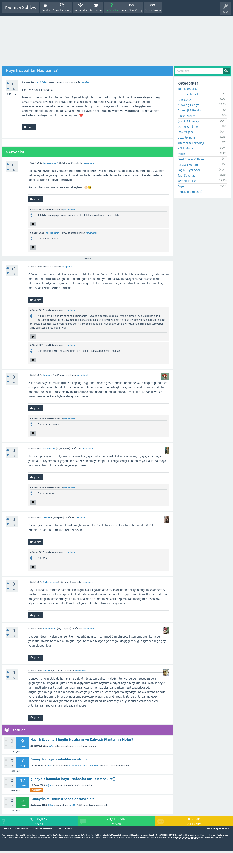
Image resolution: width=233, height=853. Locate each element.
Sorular (46, 10)
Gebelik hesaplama (42, 829)
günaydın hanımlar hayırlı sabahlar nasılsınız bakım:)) (72, 779)
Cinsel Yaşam (186, 115)
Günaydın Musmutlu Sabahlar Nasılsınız (62, 799)
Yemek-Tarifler (187, 181)
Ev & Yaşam (42, 82)
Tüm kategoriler (188, 88)
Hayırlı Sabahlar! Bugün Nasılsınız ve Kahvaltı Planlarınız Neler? (81, 740)
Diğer (51, 746)
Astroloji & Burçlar (190, 110)
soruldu (85, 82)
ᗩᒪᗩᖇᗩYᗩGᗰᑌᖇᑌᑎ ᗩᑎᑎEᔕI (82, 765)
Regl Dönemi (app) (190, 191)
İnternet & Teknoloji (191, 143)
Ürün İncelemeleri (189, 94)
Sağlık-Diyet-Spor (189, 170)
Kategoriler (80, 10)
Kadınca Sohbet (21, 7)
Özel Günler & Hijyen (191, 159)
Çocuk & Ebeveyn (189, 121)
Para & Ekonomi (188, 164)
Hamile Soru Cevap (131, 10)
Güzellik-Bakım (187, 137)
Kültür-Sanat (186, 148)
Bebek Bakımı (153, 10)
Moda (181, 153)
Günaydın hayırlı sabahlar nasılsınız (58, 759)
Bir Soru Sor (111, 10)
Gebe (58, 829)
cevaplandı (89, 163)
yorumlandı (69, 209)
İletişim (7, 829)
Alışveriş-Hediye (188, 105)
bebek (68, 829)
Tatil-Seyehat (186, 175)
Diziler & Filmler (188, 126)
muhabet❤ (37, 790)
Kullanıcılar (96, 10)
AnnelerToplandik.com (217, 828)
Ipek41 (71, 805)
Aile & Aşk (184, 99)
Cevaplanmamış (62, 10)
